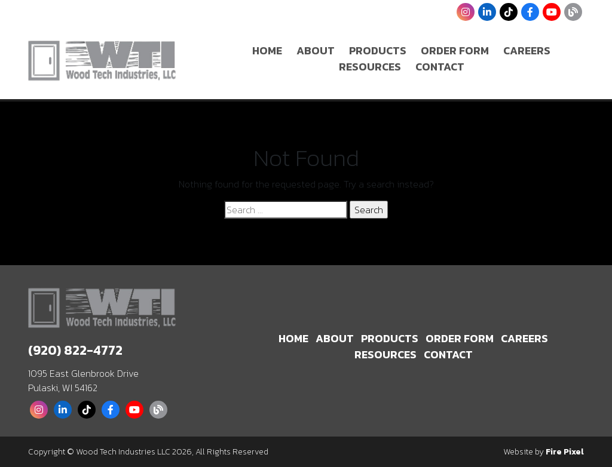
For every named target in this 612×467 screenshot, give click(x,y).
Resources (370, 67)
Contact (439, 67)
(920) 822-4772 (75, 350)
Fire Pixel (565, 452)
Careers (526, 50)
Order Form (455, 50)
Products (377, 50)
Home (267, 50)
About (315, 50)
